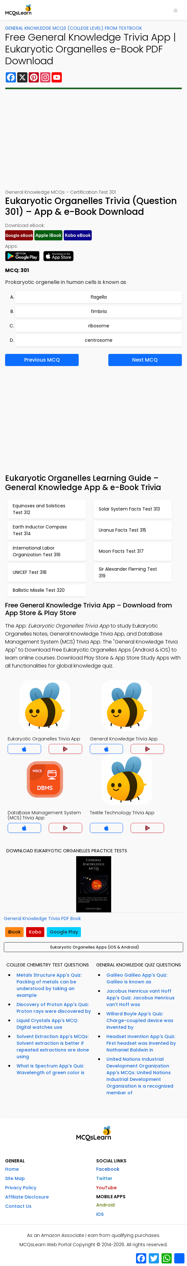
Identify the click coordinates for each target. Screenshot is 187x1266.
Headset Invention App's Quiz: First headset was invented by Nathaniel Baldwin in (141, 1043)
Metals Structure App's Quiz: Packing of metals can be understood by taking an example (49, 985)
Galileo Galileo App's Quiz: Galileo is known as (136, 978)
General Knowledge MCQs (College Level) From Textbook (73, 28)
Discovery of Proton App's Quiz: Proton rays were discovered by (54, 1007)
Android (105, 1205)
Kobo (35, 932)
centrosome (98, 340)
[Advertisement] (93, 139)
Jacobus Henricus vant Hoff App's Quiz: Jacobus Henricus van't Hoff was (140, 998)
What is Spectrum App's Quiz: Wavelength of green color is (50, 1069)
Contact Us (18, 1206)
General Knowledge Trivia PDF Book (42, 918)
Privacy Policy (20, 1187)
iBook (14, 932)
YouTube (106, 1187)
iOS (100, 1214)
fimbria (99, 311)
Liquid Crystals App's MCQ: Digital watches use (47, 1023)
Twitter (104, 1178)
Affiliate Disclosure (27, 1197)
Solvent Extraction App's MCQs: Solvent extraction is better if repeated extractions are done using (53, 1046)
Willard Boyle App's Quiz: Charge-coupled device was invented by (139, 1020)
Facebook (107, 1169)
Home (12, 1169)
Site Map (15, 1178)
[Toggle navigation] (175, 9)
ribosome (98, 326)
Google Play (64, 932)
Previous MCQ (42, 359)
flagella (98, 297)
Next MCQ (145, 359)
